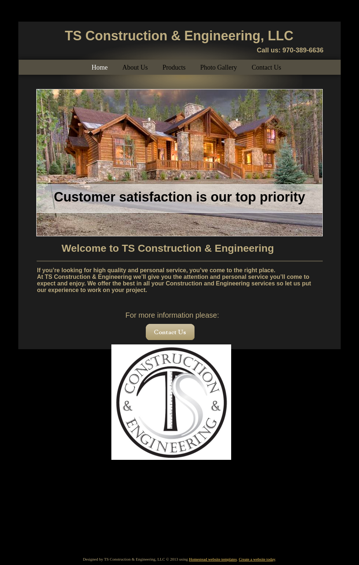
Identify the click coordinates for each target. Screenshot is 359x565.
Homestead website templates (213, 559)
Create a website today (257, 559)
